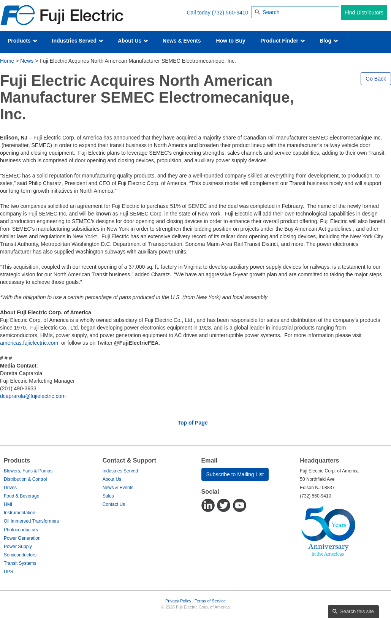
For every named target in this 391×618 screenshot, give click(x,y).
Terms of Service (210, 601)
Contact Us (114, 504)
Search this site (357, 611)
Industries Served (77, 41)
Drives (10, 487)
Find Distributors (364, 13)
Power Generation (22, 538)
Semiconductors (20, 555)
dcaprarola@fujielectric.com (33, 396)
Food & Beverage (21, 496)
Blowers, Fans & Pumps (28, 471)
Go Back (376, 79)
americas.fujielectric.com (29, 343)
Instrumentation (19, 512)
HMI (8, 504)
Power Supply (18, 546)
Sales (108, 496)
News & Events (182, 41)
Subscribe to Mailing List (235, 474)
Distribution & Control (25, 479)
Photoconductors (21, 529)
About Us (133, 41)
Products (23, 41)
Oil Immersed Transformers (31, 521)
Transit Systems (20, 563)
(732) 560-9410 (230, 13)
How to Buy (230, 41)
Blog (329, 41)
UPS (8, 571)
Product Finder (282, 41)
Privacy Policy (178, 601)
